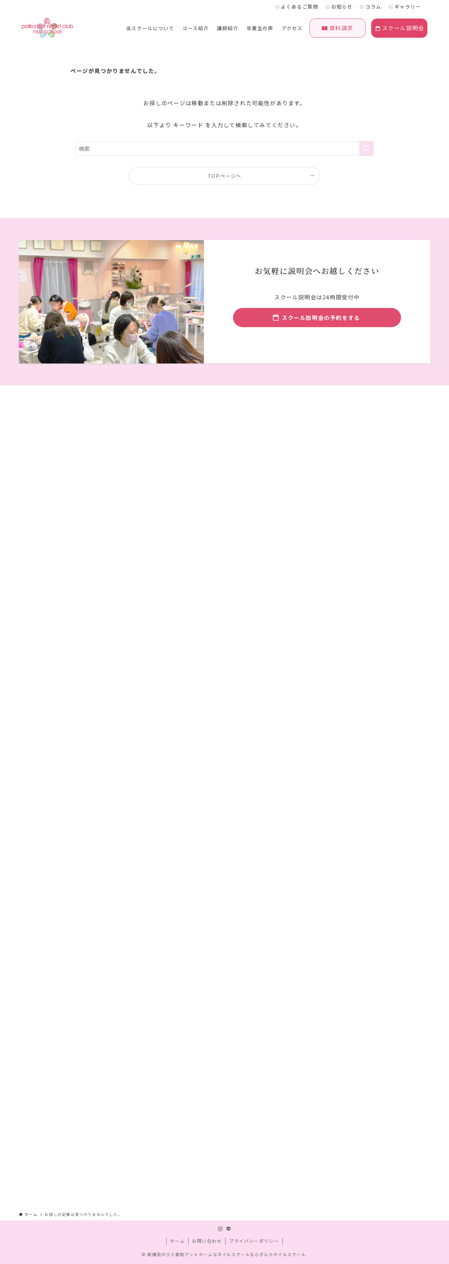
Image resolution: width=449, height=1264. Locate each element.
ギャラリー (408, 6)
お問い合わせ (207, 1241)
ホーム (177, 1241)
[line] (229, 1229)
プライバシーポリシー (254, 1241)
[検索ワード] (224, 148)
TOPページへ (224, 175)
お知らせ (341, 6)
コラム (373, 6)
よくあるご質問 (299, 6)
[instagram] (220, 1229)
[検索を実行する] (366, 148)
